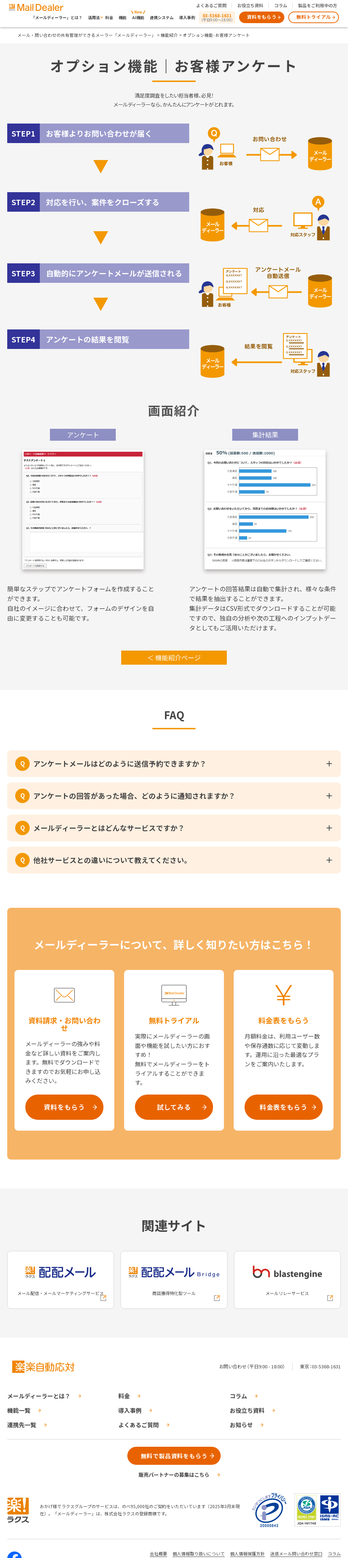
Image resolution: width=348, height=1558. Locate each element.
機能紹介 (169, 35)
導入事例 (187, 17)
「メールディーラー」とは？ (56, 17)
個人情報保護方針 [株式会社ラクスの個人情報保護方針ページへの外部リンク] (247, 1553)
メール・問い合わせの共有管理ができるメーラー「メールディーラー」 (86, 35)
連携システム (162, 17)
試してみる (174, 1107)
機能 (123, 17)
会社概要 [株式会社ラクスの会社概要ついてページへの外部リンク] (158, 1553)
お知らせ (241, 1424)
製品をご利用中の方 (317, 5)
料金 (109, 17)
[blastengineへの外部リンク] (287, 1280)
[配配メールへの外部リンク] (60, 1280)
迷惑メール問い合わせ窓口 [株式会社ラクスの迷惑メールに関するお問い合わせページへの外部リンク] (296, 1553)
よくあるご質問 (211, 5)
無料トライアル (313, 16)
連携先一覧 (21, 1424)
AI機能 (138, 17)
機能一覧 (18, 1410)
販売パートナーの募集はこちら (174, 1474)
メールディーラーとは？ (39, 1395)
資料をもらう (262, 16)
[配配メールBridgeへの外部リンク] (173, 1280)
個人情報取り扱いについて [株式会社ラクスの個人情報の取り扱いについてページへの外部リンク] (199, 1553)
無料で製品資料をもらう (174, 1455)
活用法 (94, 17)
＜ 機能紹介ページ (174, 657)
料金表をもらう (283, 1107)
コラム (280, 5)
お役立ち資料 (250, 5)
